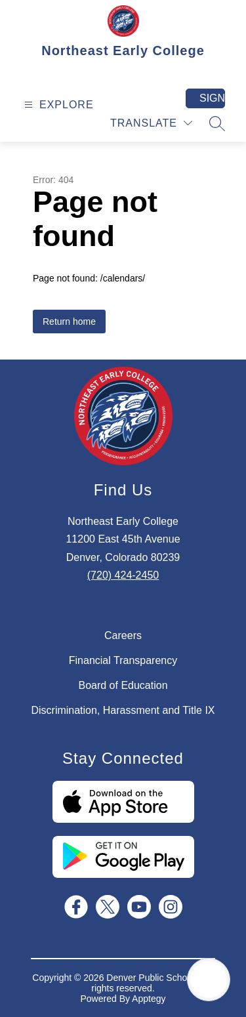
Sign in (212, 98)
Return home (69, 321)
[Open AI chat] (208, 979)
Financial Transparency (123, 660)
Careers (123, 635)
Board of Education (122, 685)
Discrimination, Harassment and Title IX (123, 710)
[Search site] (217, 123)
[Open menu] (57, 104)
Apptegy (148, 998)
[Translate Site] (151, 123)
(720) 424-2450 (123, 575)
